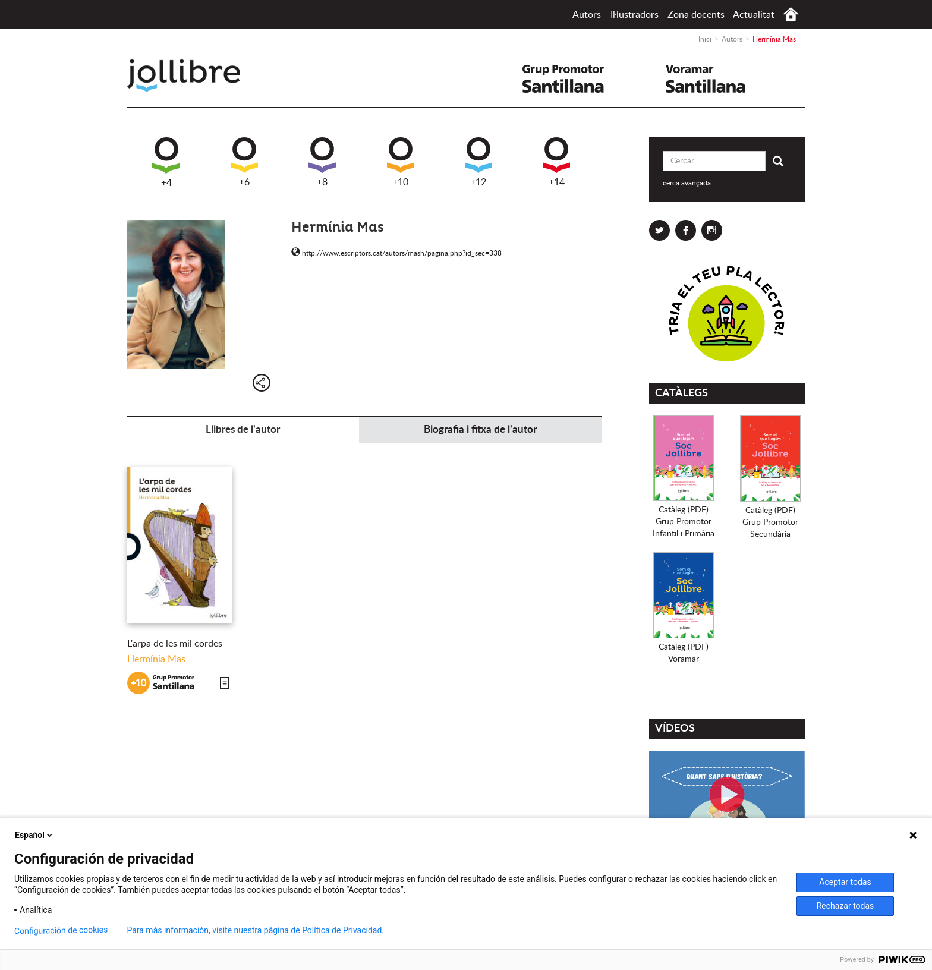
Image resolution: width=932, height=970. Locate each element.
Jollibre (193, 75)
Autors (586, 15)
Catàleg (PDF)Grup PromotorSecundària (770, 522)
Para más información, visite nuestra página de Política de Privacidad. (255, 930)
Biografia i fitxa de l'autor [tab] (480, 429)
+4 (166, 162)
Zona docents (696, 15)
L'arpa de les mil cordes (174, 643)
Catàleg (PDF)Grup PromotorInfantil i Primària (683, 522)
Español (34, 835)
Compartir (261, 383)
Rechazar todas (845, 906)
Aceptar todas (845, 882)
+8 (322, 162)
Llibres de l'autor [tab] (243, 429)
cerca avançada (687, 183)
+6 (244, 162)
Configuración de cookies (61, 930)
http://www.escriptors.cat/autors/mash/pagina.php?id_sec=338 (396, 253)
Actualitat (753, 15)
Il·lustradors (634, 15)
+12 (478, 162)
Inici (791, 14)
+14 (556, 162)
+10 (400, 162)
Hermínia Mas (156, 659)
